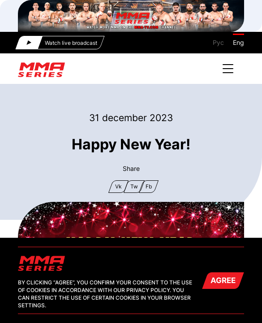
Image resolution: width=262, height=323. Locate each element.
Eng (238, 42)
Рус (218, 42)
